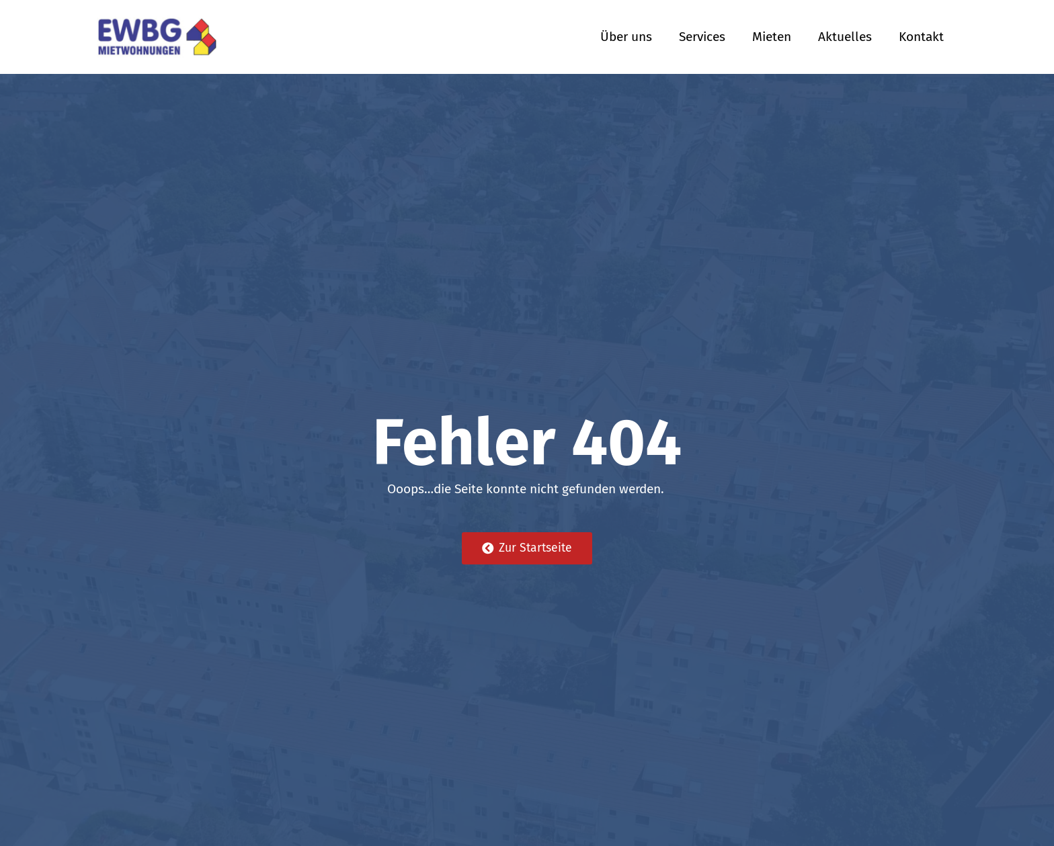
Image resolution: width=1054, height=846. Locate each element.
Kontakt (921, 36)
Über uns (626, 36)
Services (702, 36)
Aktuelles (845, 36)
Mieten (771, 36)
